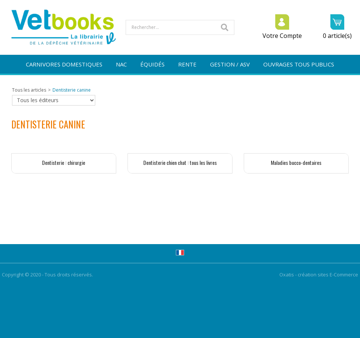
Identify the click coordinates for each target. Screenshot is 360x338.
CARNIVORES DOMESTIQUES (64, 64)
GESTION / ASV (230, 64)
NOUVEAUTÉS (180, 83)
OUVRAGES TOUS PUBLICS (298, 64)
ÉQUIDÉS (152, 64)
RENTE (187, 64)
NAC (121, 64)
